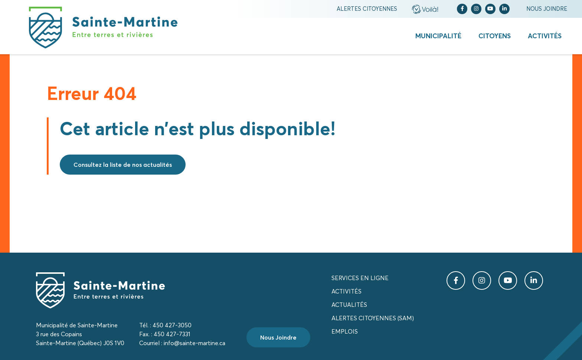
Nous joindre (546, 8)
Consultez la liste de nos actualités (122, 164)
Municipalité (438, 36)
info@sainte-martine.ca (194, 343)
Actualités (349, 304)
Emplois (344, 331)
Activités (545, 36)
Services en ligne (360, 278)
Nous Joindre (278, 337)
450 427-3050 (172, 325)
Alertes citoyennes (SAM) (372, 318)
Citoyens (494, 36)
